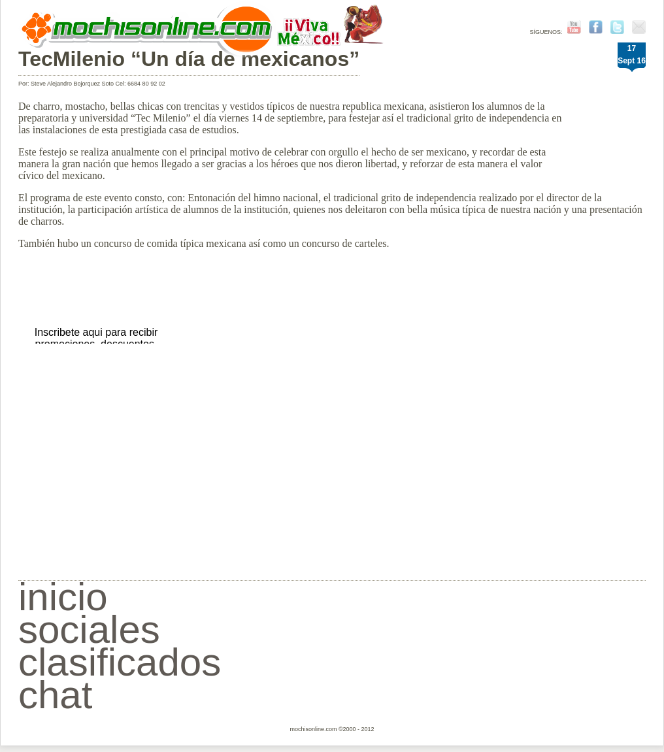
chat (55, 695)
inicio (63, 597)
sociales (89, 629)
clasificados (119, 662)
